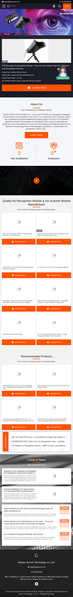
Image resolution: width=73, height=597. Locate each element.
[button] (29, 32)
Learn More (36, 135)
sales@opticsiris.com (11, 2)
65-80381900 (65, 2)
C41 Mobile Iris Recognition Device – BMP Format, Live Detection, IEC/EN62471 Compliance (39, 446)
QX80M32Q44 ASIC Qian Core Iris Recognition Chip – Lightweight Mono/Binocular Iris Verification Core (39, 442)
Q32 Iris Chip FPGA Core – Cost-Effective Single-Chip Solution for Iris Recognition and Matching (39, 438)
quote (67, 6)
